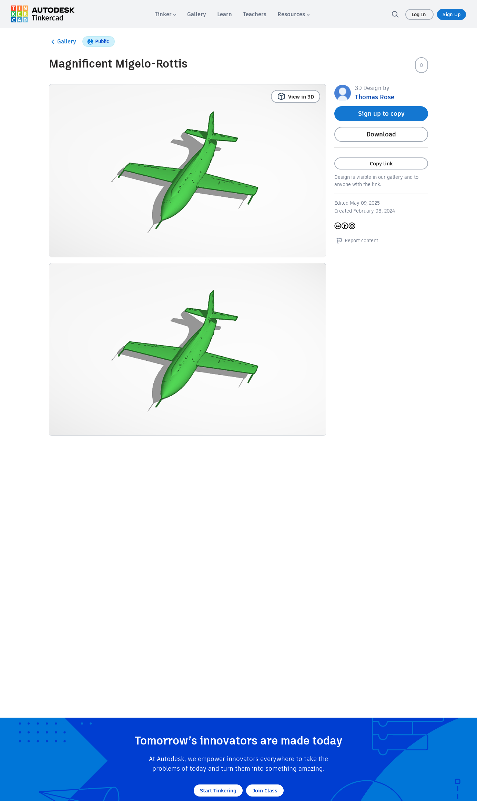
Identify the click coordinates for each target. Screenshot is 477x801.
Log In (419, 14)
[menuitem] (165, 14)
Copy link (381, 163)
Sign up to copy (381, 113)
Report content (356, 240)
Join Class (264, 790)
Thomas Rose (374, 97)
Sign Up (451, 14)
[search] (395, 14)
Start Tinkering (218, 790)
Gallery (62, 42)
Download (381, 134)
